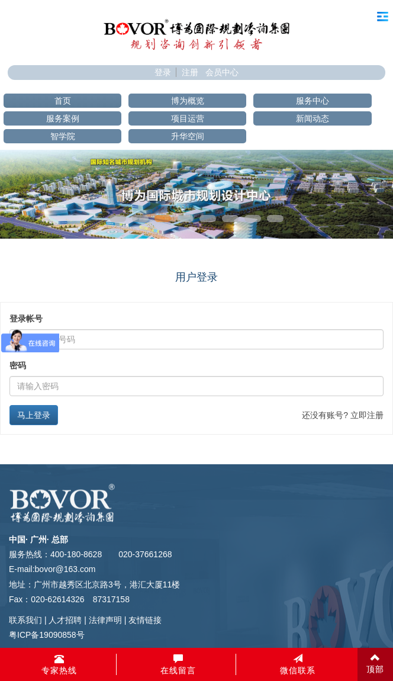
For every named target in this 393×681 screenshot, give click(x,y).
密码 (17, 365)
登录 (162, 72)
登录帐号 (26, 318)
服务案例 (62, 118)
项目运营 (187, 118)
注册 (190, 72)
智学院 (62, 136)
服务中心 (312, 100)
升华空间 (187, 136)
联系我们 (25, 620)
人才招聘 (65, 620)
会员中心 (222, 72)
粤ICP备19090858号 (47, 635)
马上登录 (33, 415)
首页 (62, 100)
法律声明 (105, 620)
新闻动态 (312, 118)
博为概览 (187, 100)
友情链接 (145, 620)
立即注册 (367, 415)
